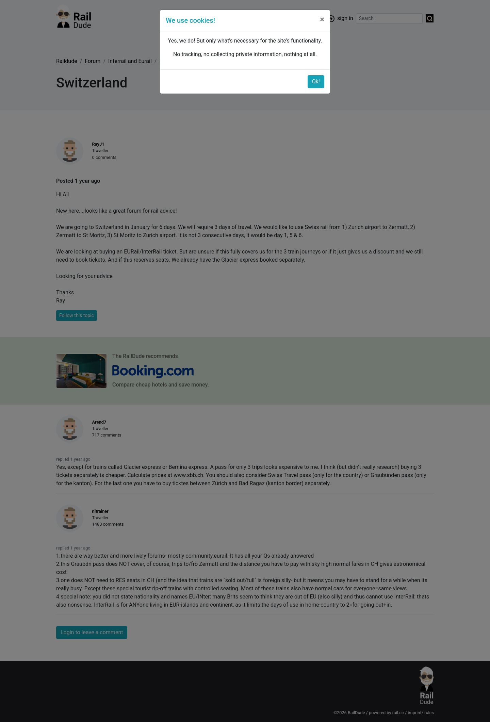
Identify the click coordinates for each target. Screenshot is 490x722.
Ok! (316, 81)
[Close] (322, 19)
